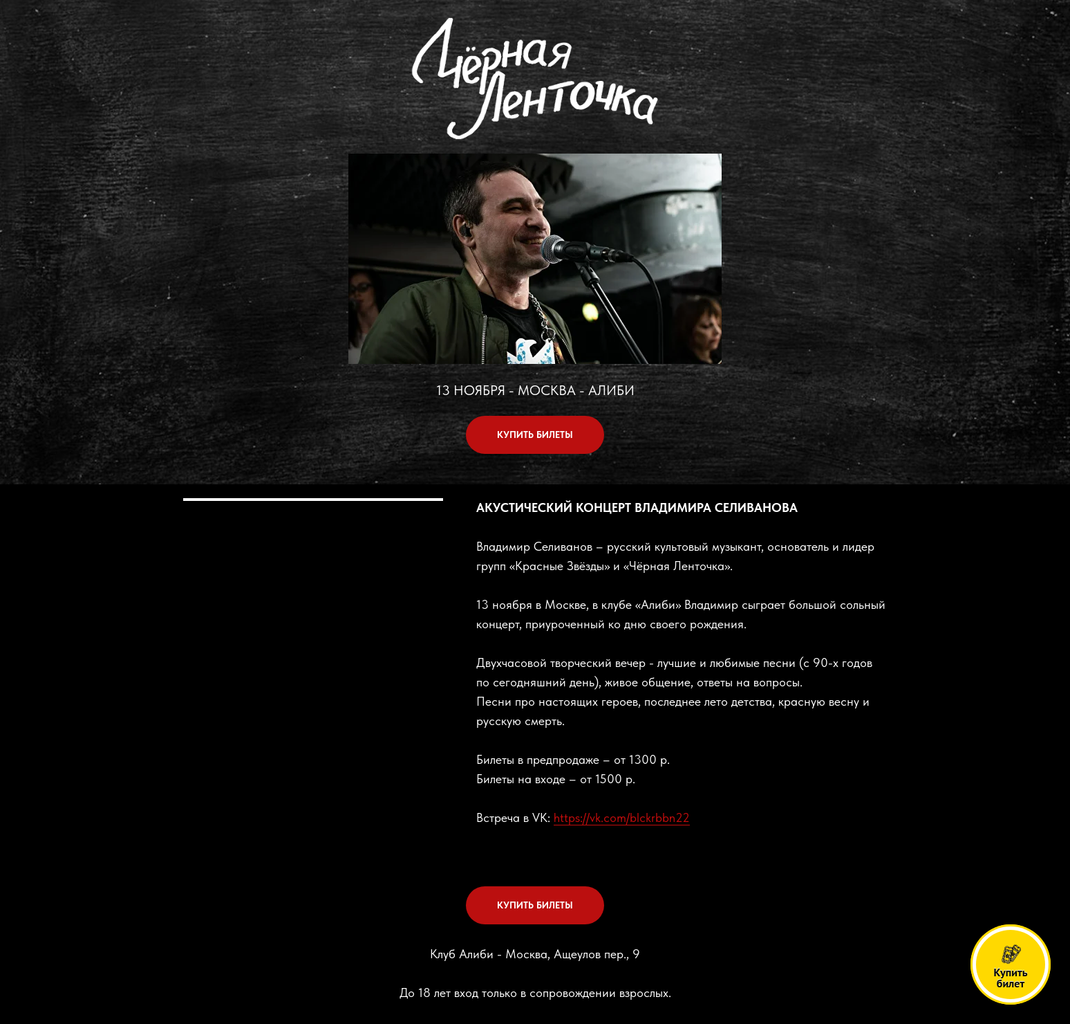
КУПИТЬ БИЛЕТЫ (535, 434)
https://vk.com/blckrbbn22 (622, 817)
